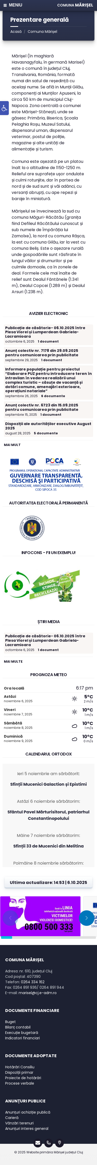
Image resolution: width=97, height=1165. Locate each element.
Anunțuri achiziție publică (27, 1112)
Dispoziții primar (19, 1072)
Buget (10, 1021)
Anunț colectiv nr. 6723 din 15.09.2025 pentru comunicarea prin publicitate (41, 407)
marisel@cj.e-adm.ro (38, 992)
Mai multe (13, 661)
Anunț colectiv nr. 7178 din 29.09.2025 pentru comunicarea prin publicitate (41, 353)
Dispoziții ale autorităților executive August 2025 (48, 426)
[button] (4, 108)
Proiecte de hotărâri (23, 1077)
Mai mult (12, 445)
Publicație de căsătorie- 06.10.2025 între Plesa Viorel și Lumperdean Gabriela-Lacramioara (45, 332)
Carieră (11, 1117)
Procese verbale (19, 1083)
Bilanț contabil (18, 1027)
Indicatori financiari (22, 1038)
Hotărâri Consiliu (19, 1067)
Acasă (15, 31)
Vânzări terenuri (19, 1123)
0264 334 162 (32, 982)
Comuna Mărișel (42, 31)
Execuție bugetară (21, 1032)
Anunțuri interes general (26, 1128)
